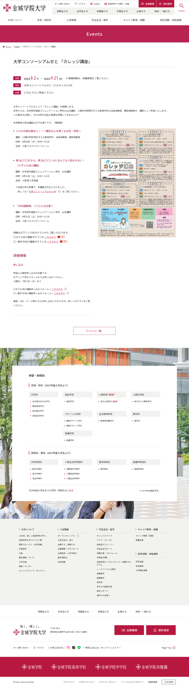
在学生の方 (82, 11)
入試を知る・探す (65, 539)
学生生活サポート (104, 548)
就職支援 (139, 539)
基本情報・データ (26, 557)
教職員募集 (152, 681)
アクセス (79, 3)
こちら (70, 490)
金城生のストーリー (105, 544)
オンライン (110, 647)
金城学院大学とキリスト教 (30, 539)
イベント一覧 (94, 331)
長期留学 (100, 573)
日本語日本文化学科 (41, 401)
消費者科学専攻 (73, 468)
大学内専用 (168, 681)
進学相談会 (62, 557)
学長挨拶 (23, 548)
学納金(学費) (102, 557)
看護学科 (70, 440)
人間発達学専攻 (73, 473)
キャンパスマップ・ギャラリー (32, 570)
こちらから (50, 237)
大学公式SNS (56, 647)
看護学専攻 (139, 468)
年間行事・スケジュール (107, 553)
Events (16, 46)
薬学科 (137, 420)
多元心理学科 (109, 401)
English (95, 3)
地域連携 (139, 565)
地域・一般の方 (162, 11)
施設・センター (25, 566)
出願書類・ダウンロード (68, 548)
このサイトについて (86, 681)
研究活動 (139, 561)
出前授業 (61, 561)
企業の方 (141, 11)
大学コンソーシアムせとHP (42, 191)
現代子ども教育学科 (142, 401)
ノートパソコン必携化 (106, 569)
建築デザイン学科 (74, 420)
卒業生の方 (122, 11)
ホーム (8, 46)
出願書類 (147, 3)
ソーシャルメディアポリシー (132, 681)
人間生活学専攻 (73, 478)
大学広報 (23, 561)
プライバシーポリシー (108, 681)
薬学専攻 (104, 468)
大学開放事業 (141, 570)
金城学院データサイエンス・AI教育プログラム (114, 563)
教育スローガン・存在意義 (30, 544)
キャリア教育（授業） (145, 535)
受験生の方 (62, 11)
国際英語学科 (38, 406)
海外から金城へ (103, 595)
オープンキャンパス (66, 535)
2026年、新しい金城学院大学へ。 (33, 535)
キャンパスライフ (104, 535)
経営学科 (70, 401)
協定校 (99, 582)
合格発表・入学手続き (67, 553)
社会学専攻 (37, 478)
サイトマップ (68, 681)
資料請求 (165, 3)
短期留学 (100, 577)
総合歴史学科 (38, 410)
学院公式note (92, 647)
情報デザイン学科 (74, 425)
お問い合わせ (62, 3)
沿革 (21, 553)
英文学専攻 (37, 473)
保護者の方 (102, 11)
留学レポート (102, 590)
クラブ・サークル (104, 539)
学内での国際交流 (104, 586)
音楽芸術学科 (38, 415)
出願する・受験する (66, 544)
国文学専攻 (37, 468)
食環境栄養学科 (107, 420)
